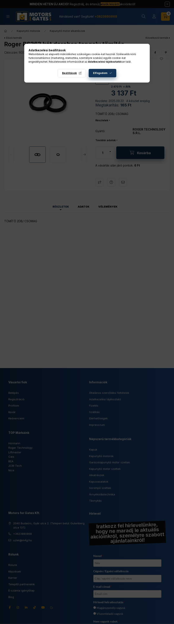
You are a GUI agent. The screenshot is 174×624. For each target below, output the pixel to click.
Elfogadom (100, 73)
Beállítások (69, 73)
